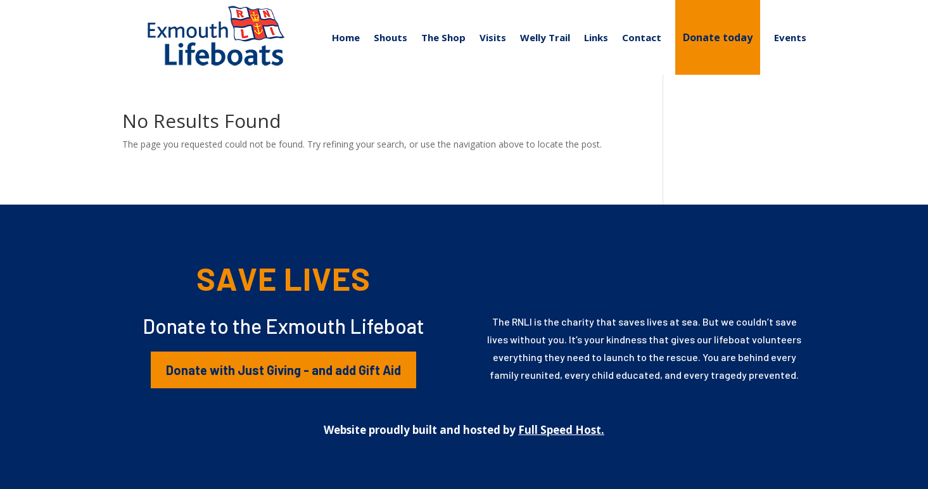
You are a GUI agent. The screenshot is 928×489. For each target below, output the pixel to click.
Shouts (390, 37)
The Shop (443, 37)
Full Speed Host (559, 429)
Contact (641, 37)
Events (790, 37)
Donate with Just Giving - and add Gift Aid (283, 370)
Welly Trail (545, 37)
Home (346, 37)
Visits (493, 37)
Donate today (718, 37)
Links (596, 37)
